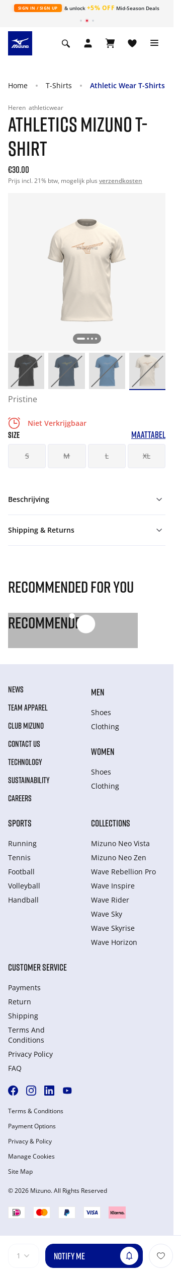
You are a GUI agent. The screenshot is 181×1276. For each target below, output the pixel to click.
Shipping (23, 1015)
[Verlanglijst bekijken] (132, 43)
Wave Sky (106, 914)
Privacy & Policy (30, 1141)
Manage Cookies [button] (31, 1156)
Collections (110, 822)
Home (18, 85)
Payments (24, 987)
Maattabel (148, 434)
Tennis (19, 857)
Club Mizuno (26, 726)
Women (102, 751)
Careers (20, 798)
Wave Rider (110, 900)
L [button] (107, 456)
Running (22, 843)
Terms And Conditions (26, 1035)
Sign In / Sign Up (38, 8)
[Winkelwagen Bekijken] (110, 43)
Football (21, 871)
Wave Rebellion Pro (123, 871)
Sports (20, 822)
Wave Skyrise (113, 928)
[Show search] (66, 43)
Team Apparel (28, 708)
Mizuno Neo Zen (118, 857)
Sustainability (29, 780)
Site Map (20, 1171)
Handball (23, 900)
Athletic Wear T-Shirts (127, 85)
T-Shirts (59, 85)
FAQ (15, 1068)
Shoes (101, 712)
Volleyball (24, 885)
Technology (25, 762)
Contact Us (24, 744)
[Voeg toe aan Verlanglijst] (161, 1256)
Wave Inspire (113, 885)
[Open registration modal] (88, 43)
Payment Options (32, 1126)
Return (19, 1001)
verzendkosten (120, 180)
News (16, 689)
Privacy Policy (30, 1054)
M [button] (66, 456)
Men (97, 691)
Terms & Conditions (35, 1111)
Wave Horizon (114, 942)
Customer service (37, 967)
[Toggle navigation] (154, 43)
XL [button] (146, 456)
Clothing (105, 726)
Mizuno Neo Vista (120, 843)
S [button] (27, 456)
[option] (26, 371)
